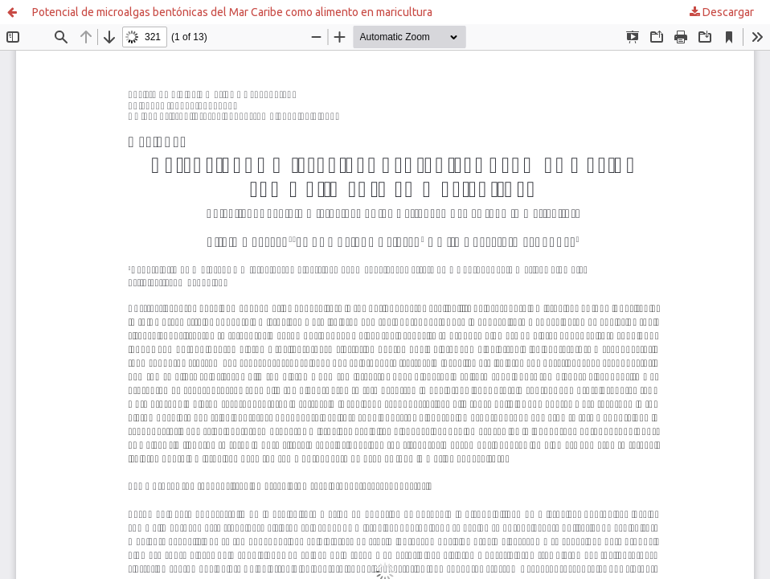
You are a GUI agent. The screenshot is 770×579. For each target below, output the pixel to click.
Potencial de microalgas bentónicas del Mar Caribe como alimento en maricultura (232, 12)
